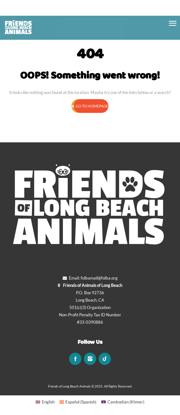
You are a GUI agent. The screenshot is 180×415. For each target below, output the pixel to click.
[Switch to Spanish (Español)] (78, 401)
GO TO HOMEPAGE (90, 106)
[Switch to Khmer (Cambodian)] (123, 401)
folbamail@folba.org (99, 278)
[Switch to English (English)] (45, 401)
